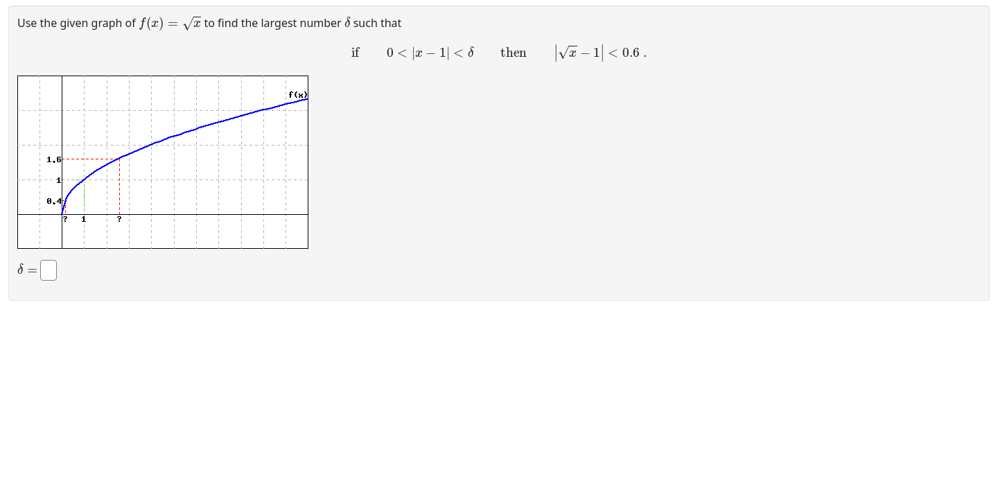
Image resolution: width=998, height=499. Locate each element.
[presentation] (170, 21)
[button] (162, 162)
